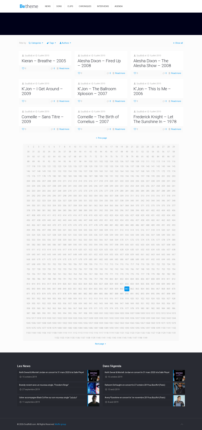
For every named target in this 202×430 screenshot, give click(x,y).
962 (49, 308)
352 (44, 205)
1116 (96, 333)
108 (132, 161)
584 (44, 245)
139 (142, 166)
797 (95, 279)
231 (168, 181)
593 (90, 245)
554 (38, 240)
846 (49, 289)
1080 (59, 328)
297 (59, 196)
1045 (28, 323)
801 (116, 279)
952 (147, 303)
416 (75, 215)
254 (137, 186)
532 (75, 235)
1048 (44, 323)
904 (49, 298)
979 (137, 308)
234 (33, 186)
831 (121, 284)
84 (158, 156)
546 (147, 235)
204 (28, 181)
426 (127, 215)
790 (59, 279)
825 (90, 284)
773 (121, 274)
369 (132, 205)
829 (111, 284)
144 (168, 166)
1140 (98, 338)
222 (121, 181)
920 (132, 298)
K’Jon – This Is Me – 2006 (152, 91)
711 (101, 264)
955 (163, 303)
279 (116, 191)
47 (116, 152)
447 (85, 220)
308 (116, 196)
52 (142, 152)
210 (59, 181)
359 (80, 205)
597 (111, 245)
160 (101, 171)
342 (142, 201)
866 (153, 289)
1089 (106, 328)
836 (147, 284)
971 (95, 308)
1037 (137, 318)
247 (101, 186)
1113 (80, 333)
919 (127, 298)
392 (101, 210)
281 (127, 191)
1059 (101, 323)
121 (49, 166)
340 (132, 201)
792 (70, 279)
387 (75, 210)
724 (168, 264)
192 (116, 176)
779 (153, 274)
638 (173, 250)
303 (90, 196)
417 (80, 215)
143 (163, 166)
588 (64, 245)
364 (106, 205)
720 (147, 264)
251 (121, 186)
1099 (158, 328)
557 (54, 240)
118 (33, 166)
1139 (93, 338)
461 (158, 220)
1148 (140, 338)
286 (153, 191)
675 (64, 259)
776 (137, 274)
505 (85, 230)
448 (90, 220)
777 (142, 274)
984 (163, 308)
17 (111, 147)
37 (65, 152)
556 (49, 240)
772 (116, 274)
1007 (132, 313)
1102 (173, 328)
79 (132, 156)
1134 (67, 338)
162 (111, 171)
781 (163, 274)
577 (158, 240)
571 (127, 240)
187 (90, 176)
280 (121, 191)
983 (158, 308)
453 (116, 220)
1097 (147, 328)
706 (75, 264)
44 (101, 152)
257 (153, 186)
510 (111, 230)
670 (38, 259)
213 (75, 181)
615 (54, 250)
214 (80, 181)
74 (106, 156)
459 (147, 220)
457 (137, 220)
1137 (83, 338)
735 (75, 269)
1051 (59, 323)
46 (111, 152)
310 (127, 196)
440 (49, 220)
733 (64, 269)
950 (137, 303)
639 (28, 254)
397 (127, 210)
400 (142, 210)
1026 (80, 318)
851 (75, 289)
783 (173, 274)
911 (85, 298)
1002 (106, 313)
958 (28, 308)
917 (116, 298)
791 (64, 279)
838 (158, 284)
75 (111, 156)
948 (127, 303)
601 (132, 245)
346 (163, 201)
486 (137, 225)
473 (70, 225)
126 (75, 166)
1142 (108, 338)
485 (132, 225)
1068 (147, 323)
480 (106, 225)
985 (168, 308)
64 (54, 156)
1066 (137, 323)
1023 (64, 318)
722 (158, 264)
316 (158, 196)
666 (168, 254)
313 (142, 196)
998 (85, 313)
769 (101, 274)
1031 (106, 318)
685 (116, 259)
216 (90, 181)
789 (54, 279)
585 (49, 245)
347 (168, 201)
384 (59, 210)
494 (28, 230)
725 (173, 264)
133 (111, 166)
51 (137, 152)
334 (101, 201)
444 (70, 220)
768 (95, 274)
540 (116, 235)
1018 (38, 318)
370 (137, 205)
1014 (168, 313)
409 (38, 215)
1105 (38, 333)
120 (44, 166)
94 (59, 161)
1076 (38, 328)
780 (158, 274)
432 (158, 215)
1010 (147, 313)
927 (168, 298)
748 (142, 269)
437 (33, 220)
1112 (75, 333)
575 (147, 240)
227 (147, 181)
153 (64, 171)
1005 (122, 313)
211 (64, 181)
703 (59, 264)
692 (153, 259)
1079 (54, 328)
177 (38, 176)
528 (54, 235)
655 (111, 254)
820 (64, 284)
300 (75, 196)
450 (101, 220)
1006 (127, 313)
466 (33, 225)
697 (28, 264)
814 (33, 284)
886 (106, 294)
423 (111, 215)
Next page (101, 344)
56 (163, 152)
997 (80, 313)
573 (137, 240)
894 (147, 294)
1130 (168, 333)
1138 (88, 338)
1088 (101, 328)
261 (173, 186)
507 (95, 230)
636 (163, 250)
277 (106, 191)
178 (44, 176)
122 (54, 166)
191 (111, 176)
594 (95, 245)
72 (96, 156)
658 (127, 254)
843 (33, 289)
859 (116, 289)
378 (28, 210)
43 (96, 152)
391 (95, 210)
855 (95, 289)
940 (85, 303)
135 (121, 166)
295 (49, 196)
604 (147, 245)
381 (44, 210)
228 (153, 181)
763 (70, 274)
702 (54, 264)
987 (28, 313)
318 (168, 196)
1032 (111, 318)
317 (163, 196)
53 (148, 152)
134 (116, 166)
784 (28, 279)
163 (116, 171)
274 (90, 191)
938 (75, 303)
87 (174, 156)
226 (142, 181)
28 (168, 147)
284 (142, 191)
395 (116, 210)
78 (127, 156)
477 (90, 225)
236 (44, 186)
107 (127, 161)
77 (122, 156)
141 (153, 166)
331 (85, 201)
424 (116, 215)
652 (95, 254)
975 (116, 308)
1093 (127, 328)
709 (90, 264)
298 (64, 196)
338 (121, 201)
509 (106, 230)
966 (70, 308)
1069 (153, 323)
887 (111, 294)
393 (106, 210)
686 (121, 259)
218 (101, 181)
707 (80, 264)
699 (38, 264)
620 (80, 250)
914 (101, 298)
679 (85, 259)
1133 (62, 338)
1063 (122, 323)
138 (137, 166)
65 (59, 156)
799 (106, 279)
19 (122, 147)
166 (132, 171)
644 (54, 254)
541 (121, 235)
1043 (168, 318)
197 (142, 176)
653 (101, 254)
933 (49, 303)
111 (147, 161)
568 (111, 240)
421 (101, 215)
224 (132, 181)
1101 (168, 328)
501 (64, 230)
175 (28, 176)
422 (106, 215)
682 (101, 259)
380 (38, 210)
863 (137, 289)
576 (153, 240)
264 (38, 191)
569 (116, 240)
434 (168, 215)
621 (85, 250)
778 (147, 274)
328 (70, 201)
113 (158, 161)
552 (28, 240)
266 (49, 191)
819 (59, 284)
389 (85, 210)
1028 (90, 318)
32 (39, 152)
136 (127, 166)
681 (95, 259)
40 (80, 152)
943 (101, 303)
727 (33, 269)
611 (33, 250)
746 (132, 269)
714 (116, 264)
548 (158, 235)
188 (95, 176)
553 (33, 240)
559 (64, 240)
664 (158, 254)
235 (38, 186)
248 (106, 186)
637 (168, 250)
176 (33, 176)
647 (70, 254)
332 (90, 201)
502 (70, 230)
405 (168, 210)
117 (28, 166)
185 (80, 176)
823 (80, 284)
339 (127, 201)
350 (33, 205)
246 (95, 186)
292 (33, 196)
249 (111, 186)
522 (173, 230)
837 (153, 284)
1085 (85, 328)
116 (173, 161)
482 (116, 225)
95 (65, 161)
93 (54, 161)
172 (163, 171)
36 (59, 152)
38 (70, 152)
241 (70, 186)
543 (132, 235)
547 (153, 235)
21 (132, 147)
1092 (122, 328)
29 (174, 147)
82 (148, 156)
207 (44, 181)
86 (168, 156)
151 (54, 171)
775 (132, 274)
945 (111, 303)
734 (70, 269)
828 (106, 284)
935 (59, 303)
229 (158, 181)
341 (137, 201)
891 (132, 294)
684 (111, 259)
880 (75, 294)
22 (137, 147)
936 (64, 303)
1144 (119, 338)
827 (101, 284)
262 (28, 191)
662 (147, 254)
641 (38, 254)
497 (44, 230)
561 (75, 240)
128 (85, 166)
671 (44, 259)
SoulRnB (28, 55)
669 (33, 259)
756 (33, 274)
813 (28, 284)
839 (163, 284)
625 (106, 250)
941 (90, 303)
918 (121, 298)
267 (54, 191)
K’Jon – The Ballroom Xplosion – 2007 (97, 91)
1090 (111, 328)
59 (28, 156)
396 (121, 210)
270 (70, 191)
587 (59, 245)
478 (95, 225)
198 (147, 176)
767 (90, 274)
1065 (132, 323)
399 (137, 210)
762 (64, 274)
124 (64, 166)
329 (75, 201)
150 (49, 171)
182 (64, 176)
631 (137, 250)
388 (80, 210)
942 (95, 303)
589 (70, 245)
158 (90, 171)
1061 (111, 323)
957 (173, 303)
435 (173, 215)
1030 (101, 318)
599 (121, 245)
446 (80, 220)
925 (158, 298)
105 (116, 161)
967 (75, 308)
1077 (44, 328)
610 (28, 250)
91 (44, 161)
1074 (28, 328)
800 (111, 279)
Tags (51, 43)
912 (90, 298)
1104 (33, 333)
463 (168, 220)
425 (121, 215)
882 (85, 294)
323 (44, 201)
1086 (90, 328)
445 (75, 220)
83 (153, 156)
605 (153, 245)
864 (142, 289)
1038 (142, 318)
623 (95, 250)
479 (101, 225)
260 (168, 186)
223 (127, 181)
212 (70, 181)
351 (38, 205)
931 (38, 303)
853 (85, 289)
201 (163, 176)
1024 (70, 318)
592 (85, 245)
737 (85, 269)
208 (49, 181)
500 (59, 230)
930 (33, 303)
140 (147, 166)
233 (28, 186)
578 (163, 240)
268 (59, 191)
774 (127, 274)
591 (80, 245)
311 (132, 196)
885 (101, 294)
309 (121, 196)
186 (85, 176)
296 (54, 196)
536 (95, 235)
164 (121, 171)
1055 (80, 323)
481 (111, 225)
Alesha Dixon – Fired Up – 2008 (99, 63)
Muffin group (60, 424)
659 (132, 254)
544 (137, 235)
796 (90, 279)
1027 (85, 318)
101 (95, 161)
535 (90, 235)
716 (127, 264)
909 (75, 298)
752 (163, 269)
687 (127, 259)
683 (106, 259)
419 (90, 215)
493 (173, 225)
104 (111, 161)
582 (33, 245)
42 (90, 152)
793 (75, 279)
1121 (122, 333)
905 (54, 298)
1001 (101, 313)
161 (106, 171)
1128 (158, 333)
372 (147, 205)
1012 (158, 313)
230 (163, 181)
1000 (96, 313)
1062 (116, 323)
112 (153, 161)
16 (106, 147)
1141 (103, 338)
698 (33, 264)
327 (64, 201)
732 (59, 269)
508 (101, 230)
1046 (33, 323)
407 (28, 215)
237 (49, 186)
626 (111, 250)
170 (153, 171)
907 (64, 298)
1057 (90, 323)
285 (147, 191)
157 (85, 171)
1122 (127, 333)
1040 (153, 318)
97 (75, 161)
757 (38, 274)
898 (168, 294)
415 (70, 215)
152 (59, 171)
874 (44, 294)
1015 (173, 313)
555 (44, 240)
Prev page (101, 138)
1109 (59, 333)
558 (59, 240)
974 (111, 308)
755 (28, 274)
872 (33, 294)
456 (132, 220)
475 (80, 225)
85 (163, 156)
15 (101, 147)
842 (28, 289)
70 (85, 156)
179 (49, 176)
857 (106, 289)
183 (70, 176)
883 (90, 294)
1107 (49, 333)
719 (142, 264)
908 (70, 298)
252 (127, 186)
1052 (64, 323)
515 (137, 230)
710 (95, 264)
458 (142, 220)
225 (137, 181)
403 (158, 210)
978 (132, 308)
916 (111, 298)
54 (153, 152)
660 (137, 254)
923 (147, 298)
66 (65, 156)
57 (168, 152)
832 (127, 284)
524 (33, 235)
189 (101, 176)
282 (132, 191)
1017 (33, 318)
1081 (64, 328)
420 (95, 215)
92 (49, 161)
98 (80, 161)
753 (168, 269)
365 (111, 205)
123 (59, 166)
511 (116, 230)
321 (33, 201)
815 (38, 284)
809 (158, 279)
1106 (44, 333)
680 (90, 259)
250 (116, 186)
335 (106, 201)
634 (153, 250)
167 (137, 171)
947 (121, 303)
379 (33, 210)
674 (59, 259)
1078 (49, 328)
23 (142, 147)
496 (38, 230)
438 (38, 220)
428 (137, 215)
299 (70, 196)
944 (106, 303)
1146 (129, 338)
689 (137, 259)
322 (38, 201)
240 (64, 186)
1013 (163, 313)
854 (90, 289)
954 (158, 303)
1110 (64, 333)
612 (38, 250)
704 (64, 264)
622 (90, 250)
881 (80, 294)
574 (142, 240)
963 (54, 308)
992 (54, 313)
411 (49, 215)
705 (70, 264)
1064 (127, 323)
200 (158, 176)
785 (33, 279)
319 (173, 196)
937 (70, 303)
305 (101, 196)
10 (75, 147)
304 (95, 196)
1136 (77, 338)
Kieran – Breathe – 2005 (44, 60)
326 (59, 201)
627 (116, 250)
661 (142, 254)
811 (168, 279)
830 (116, 284)
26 (158, 147)
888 (116, 294)
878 (64, 294)
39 (75, 152)
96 (70, 161)
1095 (137, 328)
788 (49, 279)
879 (70, 294)
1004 (116, 313)
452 (111, 220)
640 (33, 254)
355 (59, 205)
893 (142, 294)
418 (85, 215)
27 (163, 147)
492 (168, 225)
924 (153, 298)
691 (147, 259)
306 (106, 196)
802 (121, 279)
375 (163, 205)
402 (153, 210)
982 (153, 308)
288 (163, 191)
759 (49, 274)
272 (80, 191)
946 (116, 303)
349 (28, 205)
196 (137, 176)
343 (147, 201)
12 (85, 147)
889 (121, 294)
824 (85, 284)
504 (80, 230)
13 (90, 147)
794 (80, 279)
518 (153, 230)
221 (116, 181)
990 (44, 313)
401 (147, 210)
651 (90, 254)
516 (142, 230)
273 (85, 191)
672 (49, 259)
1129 (163, 333)
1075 (33, 328)
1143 (114, 338)
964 (59, 308)
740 (101, 269)
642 (44, 254)
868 (163, 289)
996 (75, 313)
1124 (137, 333)
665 (163, 254)
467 (38, 225)
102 (101, 161)
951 (142, 303)
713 (111, 264)
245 (90, 186)
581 (28, 245)
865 (147, 289)
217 (95, 181)
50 (132, 152)
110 (142, 161)
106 (121, 161)
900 (28, 298)
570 (121, 240)
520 (163, 230)
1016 (28, 318)
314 (147, 196)
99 (85, 161)
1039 (147, 318)
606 (158, 245)
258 (158, 186)
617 (64, 250)
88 (28, 161)
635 (158, 250)
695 (168, 259)
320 (28, 201)
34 (49, 152)
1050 (54, 323)
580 (173, 240)
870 (173, 289)
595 (101, 245)
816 (44, 284)
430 (147, 215)
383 (54, 210)
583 (38, 245)
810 (163, 279)
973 (106, 308)
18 (116, 147)
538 (106, 235)
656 (116, 254)
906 (59, 298)
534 (85, 235)
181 (59, 176)
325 (54, 201)
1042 (163, 318)
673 (54, 259)
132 (106, 166)
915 (106, 298)
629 (127, 250)
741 (106, 269)
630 (132, 250)
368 (127, 205)
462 (163, 220)
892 (137, 294)
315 (153, 196)
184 (75, 176)
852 (80, 289)
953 (153, 303)
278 (111, 191)
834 (137, 284)
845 (44, 289)
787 (44, 279)
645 (59, 254)
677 (75, 259)
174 (173, 171)
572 (132, 240)
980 (142, 308)
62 (44, 156)
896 (158, 294)
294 (44, 196)
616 (59, 250)
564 (90, 240)
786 (38, 279)
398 (132, 210)
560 (70, 240)
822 (75, 284)
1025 (75, 318)
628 (121, 250)
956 (168, 303)
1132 (57, 338)
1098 (153, 328)
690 (142, 259)
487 (142, 225)
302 (85, 196)
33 (44, 152)
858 (111, 289)
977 (127, 308)
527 (49, 235)
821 (70, 284)
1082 (70, 328)
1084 (80, 328)
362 (95, 205)
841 (173, 284)
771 (111, 274)
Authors (65, 43)
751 (158, 269)
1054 (75, 323)
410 (44, 215)
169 (147, 171)
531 (70, 235)
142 (158, 166)
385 (64, 210)
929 (28, 303)
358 (75, 205)
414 (64, 215)
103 (106, 161)
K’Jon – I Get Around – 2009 (42, 91)
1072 (168, 323)
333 (95, 201)
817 (49, 284)
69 (80, 156)
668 (28, 259)
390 (90, 210)
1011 (153, 313)
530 (64, 235)
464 (173, 220)
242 (75, 186)
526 (44, 235)
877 (59, 294)
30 (28, 152)
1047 (38, 323)
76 (116, 156)
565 (95, 240)
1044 (173, 318)
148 (38, 171)
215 (85, 181)
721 (153, 264)
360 (85, 205)
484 (127, 225)
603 (142, 245)
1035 (127, 318)
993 (59, 313)
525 (38, 235)
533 (80, 235)
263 (33, 191)
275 (95, 191)
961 (44, 308)
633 (147, 250)
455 (127, 220)
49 (127, 152)
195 (132, 176)
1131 (173, 333)
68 (75, 156)
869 (168, 289)
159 (95, 171)
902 (38, 298)
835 (142, 284)
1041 (158, 318)
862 (132, 289)
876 (54, 294)
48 (122, 152)
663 (153, 254)
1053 (70, 323)
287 (158, 191)
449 (95, 220)
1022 (59, 318)
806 (142, 279)
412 (54, 215)
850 (70, 289)
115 (168, 161)
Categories (36, 43)
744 (121, 269)
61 (39, 156)
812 (173, 279)
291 (28, 196)
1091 (116, 328)
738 (90, 269)
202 (168, 176)
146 (28, 171)
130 (95, 166)
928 (173, 298)
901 (33, 298)
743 (116, 269)
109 (137, 161)
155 (75, 171)
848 (59, 289)
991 (49, 313)
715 (121, 264)
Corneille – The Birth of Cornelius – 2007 (98, 119)
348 (173, 201)
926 (163, 298)
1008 (137, 313)
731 (54, 269)
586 (54, 245)
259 (163, 186)
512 (121, 230)
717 (132, 264)
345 (158, 201)
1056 (85, 323)
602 (137, 245)
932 (44, 303)
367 (121, 205)
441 (54, 220)
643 (49, 254)
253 (132, 186)
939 (80, 303)
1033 (116, 318)
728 (38, 269)
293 (38, 196)
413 (59, 215)
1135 (72, 338)
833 (132, 284)
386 (70, 210)
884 (95, 294)
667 (173, 254)
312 (137, 196)
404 (163, 210)
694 (163, 259)
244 (85, 186)
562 (80, 240)
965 (64, 308)
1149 (145, 338)
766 (85, 274)
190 (106, 176)
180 (54, 176)
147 (33, 171)
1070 (158, 323)
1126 (147, 333)
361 (90, 205)
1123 (132, 333)
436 (28, 220)
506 (90, 230)
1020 (49, 318)
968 (80, 308)
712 (106, 264)
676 (70, 259)
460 (153, 220)
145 (173, 166)
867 (158, 289)
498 (49, 230)
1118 (106, 333)
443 (64, 220)
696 (173, 259)
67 (70, 156)
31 (33, 152)
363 (101, 205)
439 (44, 220)
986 (173, 308)
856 (101, 289)
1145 (124, 338)
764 (75, 274)
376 (168, 205)
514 (132, 230)
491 (163, 225)
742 (111, 269)
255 (142, 186)
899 (173, 294)
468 (44, 225)
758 (44, 274)
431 (153, 215)
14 (96, 147)
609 (173, 245)
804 (132, 279)
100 (90, 161)
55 (158, 152)
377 (173, 205)
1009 (142, 313)
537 (101, 235)
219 (106, 181)
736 (80, 269)
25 (153, 147)
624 (101, 250)
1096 (142, 328)
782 (168, 274)
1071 (163, 323)
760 (54, 274)
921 (137, 298)
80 (137, 156)
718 (137, 264)
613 (44, 250)
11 (80, 147)
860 (121, 289)
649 (80, 254)
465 (28, 225)
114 (163, 161)
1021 (54, 318)
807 (147, 279)
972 (101, 308)
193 (121, 176)
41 (85, 152)
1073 (173, 323)
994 (64, 313)
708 (85, 264)
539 (111, 235)
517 (147, 230)
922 (142, 298)
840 (168, 284)
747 (137, 269)
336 (111, 201)
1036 (132, 318)
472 (64, 225)
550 (168, 235)
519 (158, 230)
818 (54, 284)
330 (80, 201)
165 (127, 171)
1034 (122, 318)
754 (173, 269)
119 (38, 166)
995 (70, 313)
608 (168, 245)
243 (80, 186)
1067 (142, 323)
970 (90, 308)
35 (54, 152)
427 (132, 215)
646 (64, 254)
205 (33, 181)
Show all (178, 43)
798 (101, 279)
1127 (153, 333)
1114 (85, 333)
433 (163, 215)
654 (106, 254)
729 (44, 269)
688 (132, 259)
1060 (106, 323)
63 (49, 156)
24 (148, 147)
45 (106, 152)
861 (127, 289)
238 (54, 186)
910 (80, 298)
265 (44, 191)
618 (70, 250)
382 (49, 210)
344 (153, 201)
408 (33, 215)
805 (137, 279)
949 (132, 303)
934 (54, 303)
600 (127, 245)
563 (85, 240)
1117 (101, 333)
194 (127, 176)
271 (75, 191)
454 (121, 220)
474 (75, 225)
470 (54, 225)
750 (153, 269)
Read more (64, 68)
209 (54, 181)
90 (39, 161)
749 (147, 269)
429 (142, 215)
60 (33, 156)
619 (75, 250)
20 (127, 147)
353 (49, 205)
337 (116, 201)
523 (28, 235)
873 (38, 294)
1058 (96, 323)
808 (153, 279)
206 (38, 181)
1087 (96, 328)
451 (106, 220)
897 (163, 294)
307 (111, 196)
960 (38, 308)
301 (80, 196)
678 (80, 259)
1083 (75, 328)
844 (38, 289)
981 (147, 308)
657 (121, 254)
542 (127, 235)
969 (85, 308)
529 (59, 235)
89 (33, 161)
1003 (111, 313)
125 (70, 166)
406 (173, 210)
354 (54, 205)
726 (28, 269)
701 (49, 264)
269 (64, 191)
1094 (132, 328)
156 (80, 171)
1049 (49, 323)
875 (49, 294)
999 (90, 313)
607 (163, 245)
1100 (163, 328)
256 (147, 186)
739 (95, 269)
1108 (54, 333)
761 (59, 274)
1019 (44, 318)
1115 (90, 333)
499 (54, 230)
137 (132, 166)
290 (173, 191)
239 (59, 186)
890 (127, 294)
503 (75, 230)
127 (80, 166)
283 (137, 191)
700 (44, 264)
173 (168, 171)
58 (174, 152)
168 (142, 171)
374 (158, 205)
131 (101, 166)
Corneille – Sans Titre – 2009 (43, 119)
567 (106, 240)
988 (33, 313)
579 (168, 240)
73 (101, 156)
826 (95, 284)
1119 (111, 333)
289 (168, 191)
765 (80, 274)
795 (85, 279)
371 (142, 205)
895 (153, 294)
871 (28, 294)
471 (59, 225)
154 (70, 171)
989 (38, 313)
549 (163, 235)
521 (168, 230)
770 (106, 274)
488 (147, 225)
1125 (142, 333)
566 (101, 240)
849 (64, 289)
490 (158, 225)
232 (173, 181)
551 (173, 235)
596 (106, 245)
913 (95, 298)
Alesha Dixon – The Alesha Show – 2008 (152, 63)
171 (158, 171)
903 (44, 298)
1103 (28, 333)
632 (142, 250)
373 (153, 205)
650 (85, 254)
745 (127, 269)
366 (116, 205)
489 (153, 225)
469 (49, 225)
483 (121, 225)
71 (90, 156)
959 (33, 308)
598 (116, 245)
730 (49, 269)
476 (85, 225)
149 (44, 171)
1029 (96, 318)
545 (142, 235)
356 (64, 205)
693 (158, 259)
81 (142, 156)
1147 (134, 338)
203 (173, 176)
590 (75, 245)
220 (111, 181)
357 (70, 205)
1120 (116, 333)
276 (101, 191)
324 (49, 201)
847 (54, 289)
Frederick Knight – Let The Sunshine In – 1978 (154, 119)
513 (127, 230)
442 (59, 220)
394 (111, 210)
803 (127, 279)
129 (90, 166)
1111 (70, 333)
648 (75, 254)
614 (49, 250)
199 (153, 176)
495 (33, 230)
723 (163, 264)
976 (121, 308)
